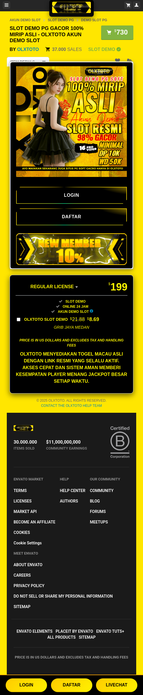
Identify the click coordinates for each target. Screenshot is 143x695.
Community (102, 490)
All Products (61, 637)
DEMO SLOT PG (94, 20)
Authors (69, 501)
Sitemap (22, 606)
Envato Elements (35, 631)
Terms (20, 490)
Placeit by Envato (74, 631)
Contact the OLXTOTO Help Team (71, 406)
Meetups (99, 522)
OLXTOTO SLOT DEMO (61, 319)
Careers (22, 575)
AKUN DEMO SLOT (25, 20)
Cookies (22, 532)
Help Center (72, 490)
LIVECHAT (117, 684)
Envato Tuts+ (110, 631)
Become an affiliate (34, 522)
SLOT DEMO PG (61, 20)
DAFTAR (72, 684)
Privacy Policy (29, 585)
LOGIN (26, 684)
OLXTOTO (28, 49)
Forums (98, 511)
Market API (25, 511)
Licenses (23, 501)
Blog (95, 501)
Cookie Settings (28, 543)
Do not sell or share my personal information (63, 596)
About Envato (28, 565)
